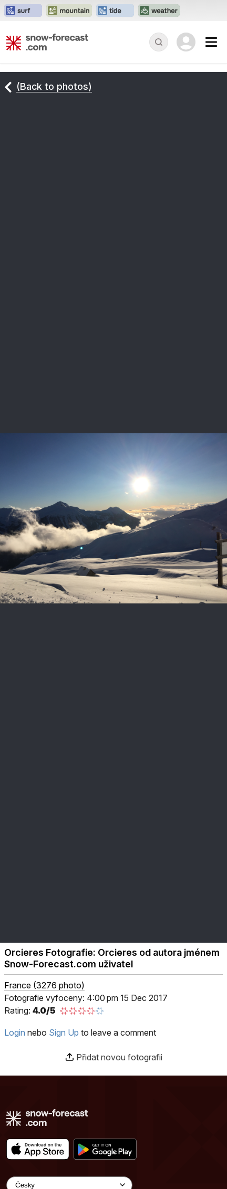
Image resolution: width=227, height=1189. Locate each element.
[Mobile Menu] (211, 42)
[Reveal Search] (158, 42)
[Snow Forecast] (47, 42)
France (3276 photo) (44, 985)
